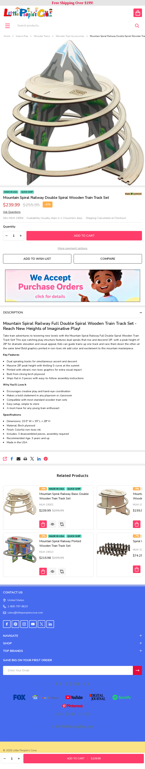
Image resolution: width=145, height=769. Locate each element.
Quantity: (9, 227)
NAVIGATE (72, 636)
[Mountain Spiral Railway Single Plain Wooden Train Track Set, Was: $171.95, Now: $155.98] (113, 502)
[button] (72, 286)
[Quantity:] (11, 758)
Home (7, 36)
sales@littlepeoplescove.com (23, 612)
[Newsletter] (137, 670)
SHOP (72, 643)
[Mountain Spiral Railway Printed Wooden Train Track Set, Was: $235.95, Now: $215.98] (19, 549)
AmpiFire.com (82, 726)
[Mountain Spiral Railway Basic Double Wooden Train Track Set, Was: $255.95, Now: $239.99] (19, 502)
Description (13, 312)
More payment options (72, 248)
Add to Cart (84, 236)
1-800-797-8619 (15, 606)
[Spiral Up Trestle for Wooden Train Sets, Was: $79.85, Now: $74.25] (113, 549)
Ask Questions (12, 212)
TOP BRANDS (72, 651)
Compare (107, 259)
